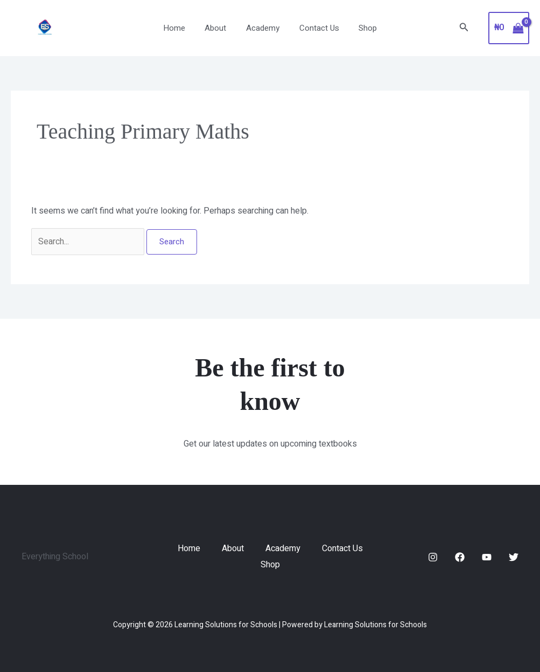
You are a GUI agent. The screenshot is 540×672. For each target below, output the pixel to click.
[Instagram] (433, 557)
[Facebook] (460, 557)
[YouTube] (487, 557)
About (219, 28)
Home (181, 28)
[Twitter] (513, 557)
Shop (361, 28)
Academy (262, 28)
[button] (464, 28)
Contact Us (315, 28)
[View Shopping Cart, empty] (508, 28)
